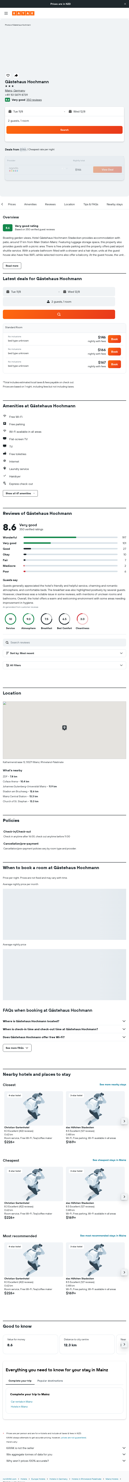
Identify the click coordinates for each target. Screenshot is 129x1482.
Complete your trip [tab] (20, 1380)
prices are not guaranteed (73, 1437)
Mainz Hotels (112, 1479)
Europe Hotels (38, 1479)
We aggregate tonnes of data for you (66, 1454)
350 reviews (34, 99)
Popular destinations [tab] (50, 1380)
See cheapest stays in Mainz (109, 1160)
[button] (125, 4)
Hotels (24, 1479)
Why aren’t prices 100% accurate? (66, 1461)
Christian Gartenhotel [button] (16, 1127)
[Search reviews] (67, 642)
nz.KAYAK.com (9, 1479)
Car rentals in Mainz (21, 1401)
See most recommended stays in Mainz (103, 1235)
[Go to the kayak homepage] (23, 13)
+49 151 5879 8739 (16, 95)
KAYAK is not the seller (66, 1448)
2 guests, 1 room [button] (18, 120)
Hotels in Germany (59, 1479)
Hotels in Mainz (19, 1406)
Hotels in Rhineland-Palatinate (86, 1479)
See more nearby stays (113, 1084)
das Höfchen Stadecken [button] (80, 1127)
